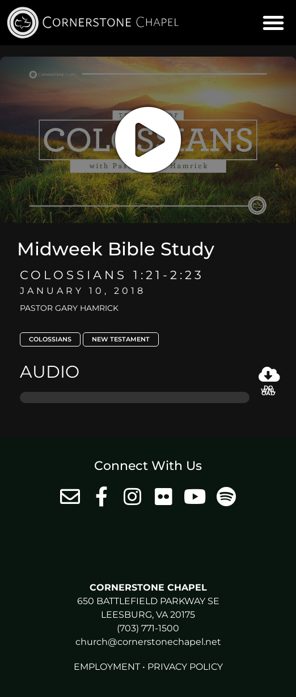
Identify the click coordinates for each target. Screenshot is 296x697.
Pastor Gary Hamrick (69, 308)
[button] (273, 23)
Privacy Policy (185, 666)
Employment (107, 666)
